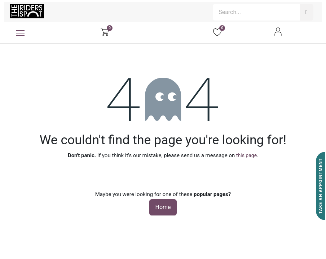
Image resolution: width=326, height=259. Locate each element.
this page (246, 155)
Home (163, 207)
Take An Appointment (320, 186)
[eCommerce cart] (105, 31)
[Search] (306, 12)
